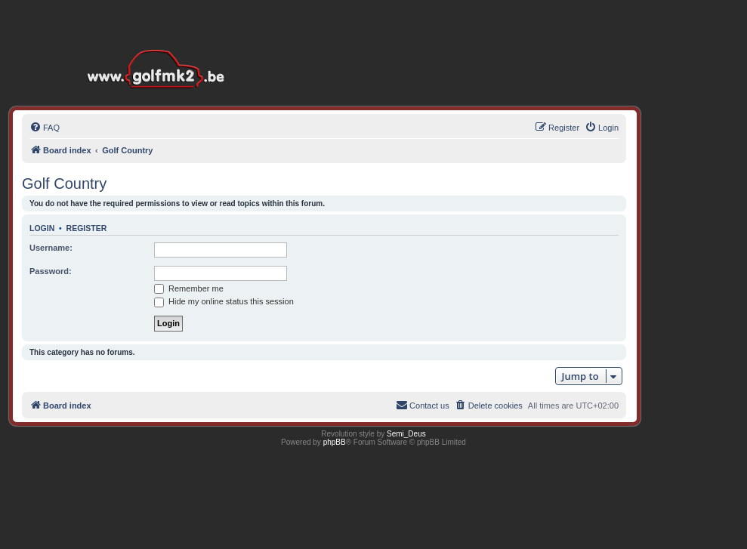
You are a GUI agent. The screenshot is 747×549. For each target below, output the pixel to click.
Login (41, 228)
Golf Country (64, 183)
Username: (51, 247)
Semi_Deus (406, 434)
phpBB (334, 442)
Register (86, 228)
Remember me (189, 288)
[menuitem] (44, 128)
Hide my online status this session (224, 301)
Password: (50, 271)
